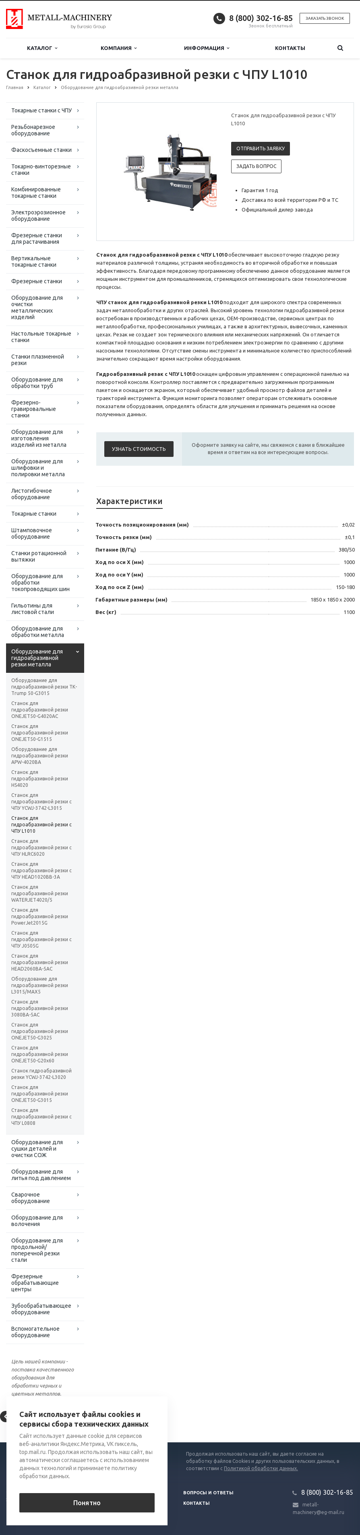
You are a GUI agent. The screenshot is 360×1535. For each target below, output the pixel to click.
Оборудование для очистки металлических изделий (37, 307)
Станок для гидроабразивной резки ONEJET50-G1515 (39, 733)
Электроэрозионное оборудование (38, 215)
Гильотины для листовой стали (32, 608)
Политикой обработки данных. (261, 1468)
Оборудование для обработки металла (37, 631)
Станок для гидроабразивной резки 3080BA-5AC (39, 1008)
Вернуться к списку (32, 1416)
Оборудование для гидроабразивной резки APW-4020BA (39, 756)
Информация (206, 48)
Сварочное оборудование (30, 1197)
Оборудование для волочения (37, 1220)
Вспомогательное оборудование (35, 1331)
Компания (119, 48)
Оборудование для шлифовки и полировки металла (38, 467)
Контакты (290, 48)
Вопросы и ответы (208, 1492)
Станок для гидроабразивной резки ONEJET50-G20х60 (39, 1054)
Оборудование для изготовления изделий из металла (38, 438)
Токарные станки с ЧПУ (41, 110)
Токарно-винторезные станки (41, 169)
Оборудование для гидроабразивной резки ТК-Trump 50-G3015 (44, 687)
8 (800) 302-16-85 (261, 18)
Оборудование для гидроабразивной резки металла (37, 658)
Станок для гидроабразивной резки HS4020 (39, 779)
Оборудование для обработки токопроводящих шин (40, 582)
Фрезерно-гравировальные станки (33, 409)
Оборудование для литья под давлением (41, 1174)
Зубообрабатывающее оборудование (41, 1309)
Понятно (87, 1502)
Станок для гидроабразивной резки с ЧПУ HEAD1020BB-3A (41, 870)
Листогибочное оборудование (31, 493)
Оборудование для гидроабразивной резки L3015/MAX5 (39, 985)
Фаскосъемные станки (41, 150)
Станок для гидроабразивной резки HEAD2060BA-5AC (39, 962)
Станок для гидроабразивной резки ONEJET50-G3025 (39, 1031)
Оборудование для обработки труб (37, 382)
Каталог (42, 48)
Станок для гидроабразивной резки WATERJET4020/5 (39, 893)
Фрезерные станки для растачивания (36, 238)
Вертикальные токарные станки (33, 261)
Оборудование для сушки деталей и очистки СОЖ (37, 1148)
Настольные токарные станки (41, 336)
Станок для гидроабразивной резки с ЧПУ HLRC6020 (41, 847)
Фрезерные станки (36, 281)
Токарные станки (33, 513)
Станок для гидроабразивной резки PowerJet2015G (39, 916)
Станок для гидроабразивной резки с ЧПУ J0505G (41, 939)
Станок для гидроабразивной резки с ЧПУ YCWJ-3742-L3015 (41, 801)
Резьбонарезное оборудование (33, 130)
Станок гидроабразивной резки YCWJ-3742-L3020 (41, 1074)
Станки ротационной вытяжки (38, 556)
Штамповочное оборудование (31, 533)
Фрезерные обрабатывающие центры (35, 1282)
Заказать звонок (325, 18)
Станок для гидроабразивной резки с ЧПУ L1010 (41, 824)
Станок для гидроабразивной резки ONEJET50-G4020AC (39, 710)
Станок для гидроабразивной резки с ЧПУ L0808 (41, 1117)
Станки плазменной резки (37, 359)
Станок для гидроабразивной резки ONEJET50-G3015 (39, 1094)
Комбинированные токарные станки (36, 192)
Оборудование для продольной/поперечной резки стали (37, 1250)
